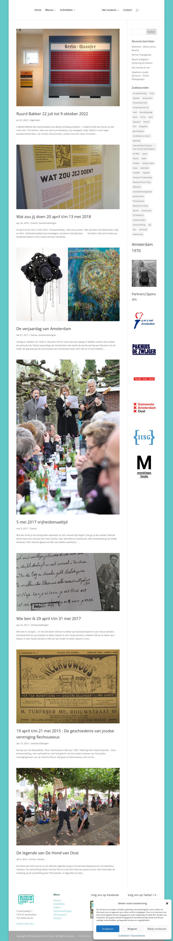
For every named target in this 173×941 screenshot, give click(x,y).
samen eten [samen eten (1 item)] (146, 210)
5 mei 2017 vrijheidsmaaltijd (42, 522)
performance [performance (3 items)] (138, 196)
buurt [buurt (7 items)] (135, 117)
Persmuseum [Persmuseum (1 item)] (138, 201)
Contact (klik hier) (25, 923)
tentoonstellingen (47, 223)
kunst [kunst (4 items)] (135, 168)
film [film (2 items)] (134, 126)
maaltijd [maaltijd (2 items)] (136, 172)
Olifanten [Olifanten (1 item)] (137, 187)
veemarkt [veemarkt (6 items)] (143, 229)
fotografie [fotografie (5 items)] (143, 126)
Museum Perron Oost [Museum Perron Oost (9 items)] (142, 182)
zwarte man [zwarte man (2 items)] (138, 234)
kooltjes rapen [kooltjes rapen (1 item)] (148, 163)
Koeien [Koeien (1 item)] (136, 158)
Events (34, 223)
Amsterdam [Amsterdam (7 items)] (147, 98)
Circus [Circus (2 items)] (143, 117)
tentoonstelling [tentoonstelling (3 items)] (139, 224)
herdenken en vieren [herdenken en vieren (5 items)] (141, 136)
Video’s (57, 907)
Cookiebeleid (123, 935)
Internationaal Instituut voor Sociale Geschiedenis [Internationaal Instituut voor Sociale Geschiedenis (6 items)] (144, 147)
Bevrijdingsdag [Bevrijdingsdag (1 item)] (146, 112)
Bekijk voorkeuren (157, 928)
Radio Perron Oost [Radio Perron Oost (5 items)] (140, 206)
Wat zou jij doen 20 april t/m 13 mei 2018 (53, 216)
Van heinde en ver (141, 67)
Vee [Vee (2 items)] (134, 229)
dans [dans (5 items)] (151, 117)
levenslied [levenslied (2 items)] (144, 168)
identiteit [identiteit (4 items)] (136, 140)
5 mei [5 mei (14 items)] (151, 93)
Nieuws (47, 10)
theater (40, 859)
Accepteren (107, 928)
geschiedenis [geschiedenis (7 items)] (138, 131)
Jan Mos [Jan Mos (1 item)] (136, 153)
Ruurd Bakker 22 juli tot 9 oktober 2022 (52, 113)
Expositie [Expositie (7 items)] (136, 122)
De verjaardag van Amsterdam (43, 328)
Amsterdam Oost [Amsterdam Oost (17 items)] (140, 102)
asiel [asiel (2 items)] (135, 112)
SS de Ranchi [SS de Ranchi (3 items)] (138, 215)
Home (35, 10)
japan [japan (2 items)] (145, 153)
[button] (167, 903)
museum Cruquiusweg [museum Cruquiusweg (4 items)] (142, 177)
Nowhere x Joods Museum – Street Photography (140, 76)
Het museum (111, 10)
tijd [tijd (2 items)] (149, 224)
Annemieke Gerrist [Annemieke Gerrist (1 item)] (141, 107)
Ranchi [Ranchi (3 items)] (135, 210)
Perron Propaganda (141, 54)
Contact (129, 10)
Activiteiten (64, 10)
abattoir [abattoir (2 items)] (136, 98)
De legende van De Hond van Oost (47, 852)
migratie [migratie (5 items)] (146, 172)
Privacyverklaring (138, 935)
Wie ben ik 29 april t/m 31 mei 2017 (48, 618)
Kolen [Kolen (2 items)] (144, 158)
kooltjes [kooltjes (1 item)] (136, 163)
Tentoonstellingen (62, 910)
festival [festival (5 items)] (146, 122)
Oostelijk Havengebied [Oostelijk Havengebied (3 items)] (142, 191)
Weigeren (132, 928)
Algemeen (35, 120)
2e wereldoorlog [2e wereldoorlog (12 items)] (140, 93)
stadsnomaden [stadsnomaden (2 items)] (139, 220)
